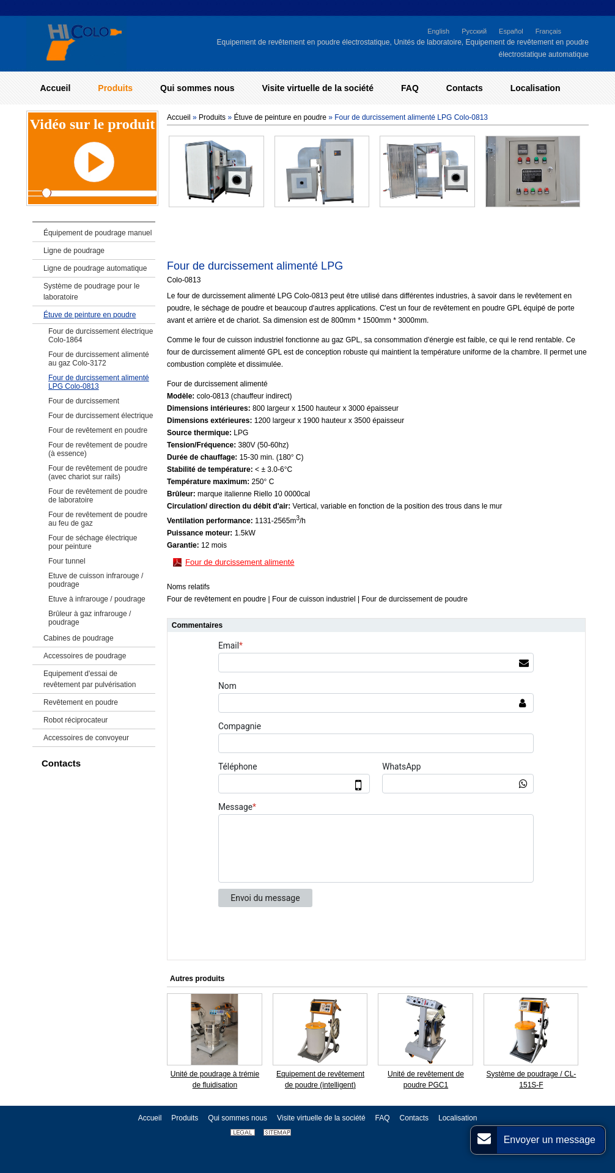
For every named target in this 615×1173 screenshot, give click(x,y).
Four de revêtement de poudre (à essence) (97, 449)
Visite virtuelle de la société (321, 1118)
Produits (212, 117)
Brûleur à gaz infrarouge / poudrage (89, 618)
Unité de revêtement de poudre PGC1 (426, 1079)
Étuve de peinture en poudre (280, 117)
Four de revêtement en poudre (97, 430)
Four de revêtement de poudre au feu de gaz (97, 519)
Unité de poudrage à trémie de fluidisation (215, 1079)
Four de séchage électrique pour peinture (92, 542)
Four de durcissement (83, 401)
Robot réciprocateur (75, 720)
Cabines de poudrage (78, 638)
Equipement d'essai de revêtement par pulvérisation (89, 679)
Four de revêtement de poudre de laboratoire (97, 495)
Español (511, 31)
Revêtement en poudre (80, 702)
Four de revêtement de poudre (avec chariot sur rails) (97, 472)
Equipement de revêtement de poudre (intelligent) (320, 1079)
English (438, 31)
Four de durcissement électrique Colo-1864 (100, 335)
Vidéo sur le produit (92, 124)
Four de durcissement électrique (100, 415)
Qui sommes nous (237, 1118)
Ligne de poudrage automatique (95, 268)
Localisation (457, 1118)
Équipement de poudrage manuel (97, 233)
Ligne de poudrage (74, 250)
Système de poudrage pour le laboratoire (91, 291)
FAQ (382, 1118)
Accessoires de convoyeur (86, 738)
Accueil (179, 117)
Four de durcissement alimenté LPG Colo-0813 (98, 382)
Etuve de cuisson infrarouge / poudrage (95, 580)
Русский (474, 31)
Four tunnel (67, 561)
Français (548, 31)
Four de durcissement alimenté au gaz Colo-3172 (98, 358)
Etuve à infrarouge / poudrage (96, 599)
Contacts (61, 763)
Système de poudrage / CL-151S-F (531, 1079)
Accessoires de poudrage (84, 656)
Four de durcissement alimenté (239, 562)
